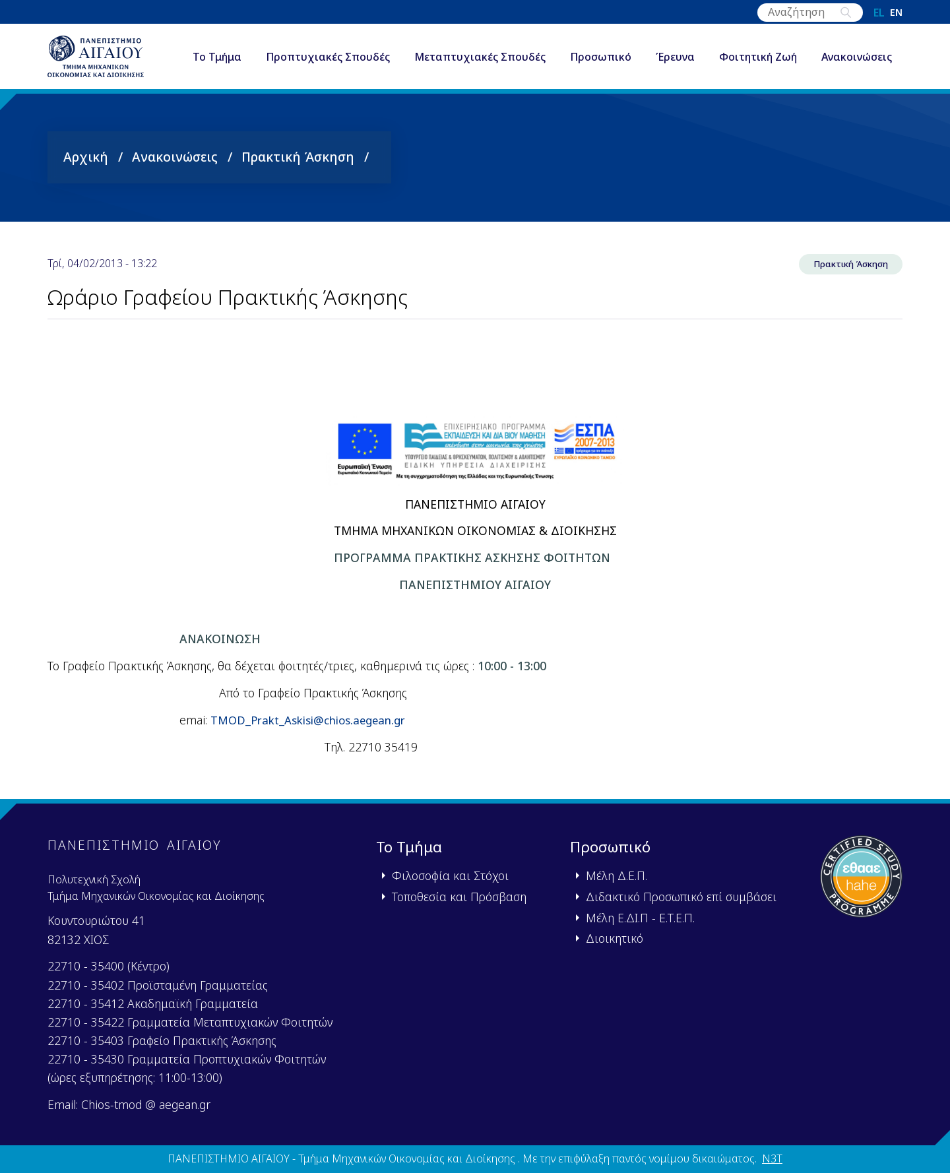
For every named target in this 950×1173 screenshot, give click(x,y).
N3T (772, 1158)
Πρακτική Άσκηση (297, 166)
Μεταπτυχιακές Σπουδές (483, 49)
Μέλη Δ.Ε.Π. (616, 875)
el (879, 12)
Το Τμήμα (220, 49)
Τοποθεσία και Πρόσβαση (459, 896)
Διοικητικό (614, 938)
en (896, 12)
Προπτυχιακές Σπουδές (331, 49)
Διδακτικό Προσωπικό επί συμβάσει (681, 896)
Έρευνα (678, 49)
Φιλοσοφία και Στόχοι (450, 875)
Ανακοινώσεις (231, 75)
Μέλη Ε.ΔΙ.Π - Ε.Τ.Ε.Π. (640, 918)
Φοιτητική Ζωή (761, 49)
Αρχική (85, 166)
